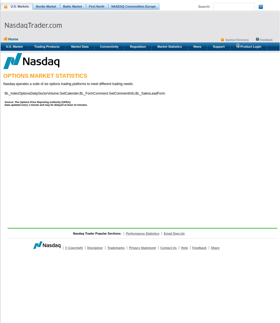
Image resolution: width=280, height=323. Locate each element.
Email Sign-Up (174, 233)
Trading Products (46, 46)
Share (215, 247)
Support (219, 46)
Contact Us (168, 247)
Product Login (248, 45)
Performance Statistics (142, 233)
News (197, 46)
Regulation (138, 46)
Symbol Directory (237, 40)
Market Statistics (169, 46)
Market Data (79, 46)
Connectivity (109, 46)
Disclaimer (95, 247)
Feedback (266, 40)
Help (184, 247)
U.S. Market (14, 46)
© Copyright (74, 247)
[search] (233, 7)
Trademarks (116, 247)
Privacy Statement (142, 247)
